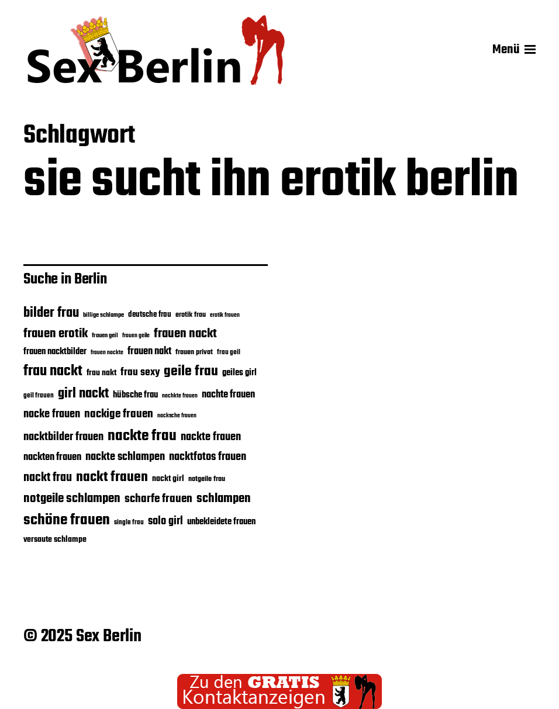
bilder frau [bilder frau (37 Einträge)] (51, 313)
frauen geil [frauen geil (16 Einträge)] (105, 336)
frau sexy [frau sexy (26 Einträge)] (140, 372)
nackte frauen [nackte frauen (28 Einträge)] (211, 437)
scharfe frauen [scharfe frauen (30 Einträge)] (158, 499)
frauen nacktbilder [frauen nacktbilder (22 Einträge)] (55, 352)
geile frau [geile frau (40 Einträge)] (191, 371)
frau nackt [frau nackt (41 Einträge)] (52, 371)
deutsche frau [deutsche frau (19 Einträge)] (149, 315)
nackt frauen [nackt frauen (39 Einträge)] (112, 477)
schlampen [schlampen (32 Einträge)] (223, 499)
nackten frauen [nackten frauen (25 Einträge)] (52, 457)
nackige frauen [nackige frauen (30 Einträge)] (118, 414)
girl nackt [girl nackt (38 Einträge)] (83, 394)
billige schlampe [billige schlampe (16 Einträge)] (103, 315)
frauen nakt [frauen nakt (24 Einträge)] (149, 351)
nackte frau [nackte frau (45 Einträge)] (142, 436)
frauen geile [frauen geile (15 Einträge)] (136, 335)
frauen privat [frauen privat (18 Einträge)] (194, 352)
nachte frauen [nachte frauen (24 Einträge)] (228, 395)
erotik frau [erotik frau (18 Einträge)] (190, 315)
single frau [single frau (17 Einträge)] (129, 522)
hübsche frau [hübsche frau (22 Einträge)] (135, 395)
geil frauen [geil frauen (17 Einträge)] (38, 395)
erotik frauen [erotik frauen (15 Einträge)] (225, 315)
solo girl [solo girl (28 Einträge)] (165, 521)
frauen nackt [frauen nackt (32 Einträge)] (185, 334)
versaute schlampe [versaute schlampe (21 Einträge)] (55, 539)
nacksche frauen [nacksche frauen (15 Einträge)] (176, 415)
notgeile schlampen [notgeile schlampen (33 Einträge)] (71, 499)
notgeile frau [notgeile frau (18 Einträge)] (206, 479)
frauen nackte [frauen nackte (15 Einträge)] (107, 352)
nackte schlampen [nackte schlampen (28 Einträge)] (125, 457)
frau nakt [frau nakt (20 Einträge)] (101, 372)
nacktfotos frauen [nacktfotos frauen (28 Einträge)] (207, 457)
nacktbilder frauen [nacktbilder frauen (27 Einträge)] (63, 437)
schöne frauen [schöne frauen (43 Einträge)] (66, 520)
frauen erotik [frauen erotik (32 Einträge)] (55, 334)
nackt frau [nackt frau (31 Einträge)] (47, 477)
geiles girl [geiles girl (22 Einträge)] (239, 373)
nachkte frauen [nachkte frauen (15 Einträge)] (180, 396)
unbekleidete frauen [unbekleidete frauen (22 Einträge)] (221, 522)
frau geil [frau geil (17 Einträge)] (228, 352)
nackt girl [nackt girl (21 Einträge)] (168, 479)
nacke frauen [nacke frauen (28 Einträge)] (51, 414)
